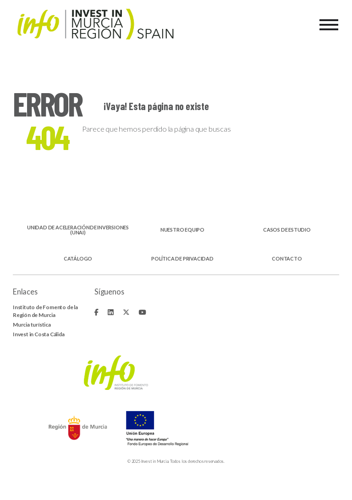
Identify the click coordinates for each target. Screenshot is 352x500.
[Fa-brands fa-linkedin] (111, 312)
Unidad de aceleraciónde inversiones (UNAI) (78, 230)
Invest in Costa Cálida (39, 334)
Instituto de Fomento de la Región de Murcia (45, 311)
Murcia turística (32, 324)
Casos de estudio (287, 230)
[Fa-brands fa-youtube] (142, 312)
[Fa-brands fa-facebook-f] (96, 312)
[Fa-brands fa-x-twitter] (126, 312)
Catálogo (78, 258)
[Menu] (329, 24)
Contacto (287, 258)
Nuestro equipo (182, 230)
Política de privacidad (182, 258)
